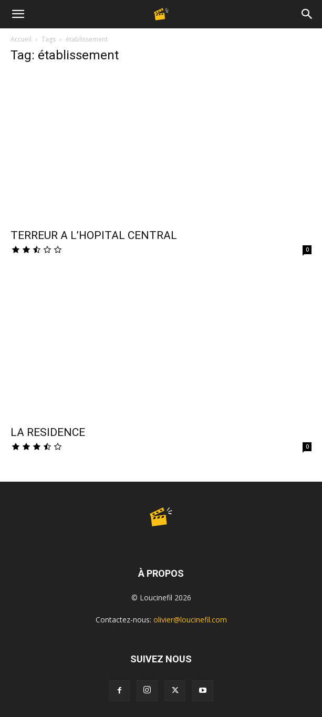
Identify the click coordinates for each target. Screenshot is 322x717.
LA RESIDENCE (48, 432)
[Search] (307, 14)
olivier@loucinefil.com (190, 620)
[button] (18, 14)
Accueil (21, 39)
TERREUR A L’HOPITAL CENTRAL (94, 235)
